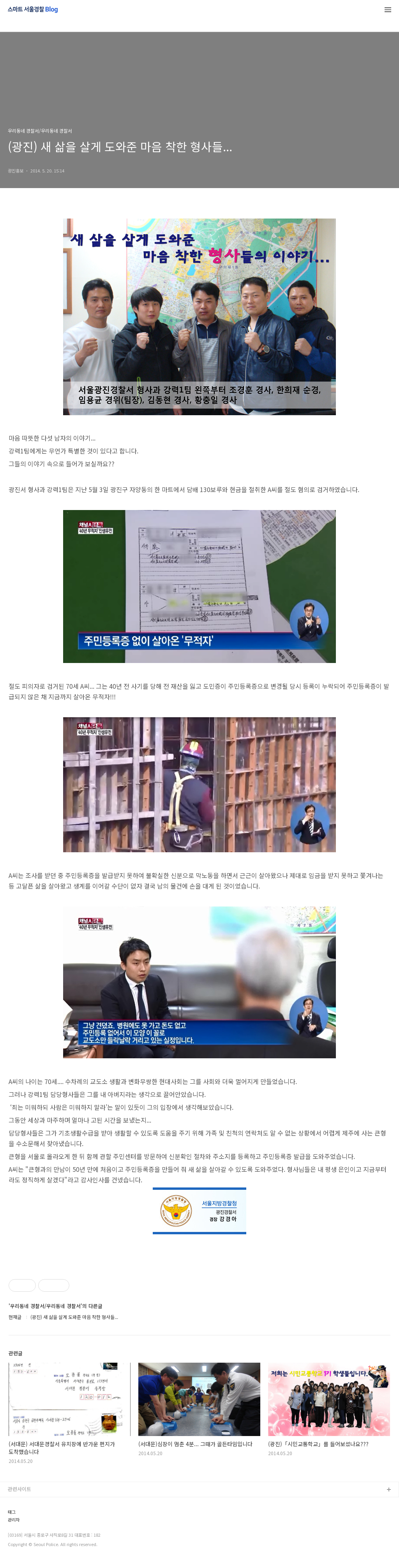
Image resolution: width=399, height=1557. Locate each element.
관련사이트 (19, 1489)
